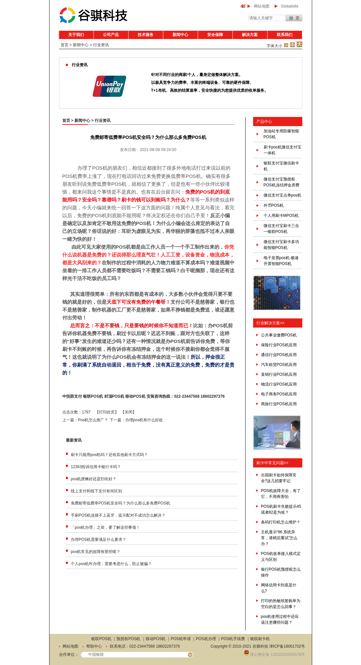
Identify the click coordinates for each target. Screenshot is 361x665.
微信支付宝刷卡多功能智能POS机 (281, 244)
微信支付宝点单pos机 (282, 195)
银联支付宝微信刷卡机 (281, 166)
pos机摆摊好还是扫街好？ (93, 479)
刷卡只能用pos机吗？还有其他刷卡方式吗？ (109, 454)
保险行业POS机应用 (279, 345)
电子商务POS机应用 (279, 394)
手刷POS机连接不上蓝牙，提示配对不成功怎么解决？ (118, 515)
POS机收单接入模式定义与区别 (281, 556)
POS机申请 (181, 638)
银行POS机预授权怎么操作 (281, 572)
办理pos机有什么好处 (144, 420)
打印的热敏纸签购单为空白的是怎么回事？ (280, 603)
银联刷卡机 (260, 638)
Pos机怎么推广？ (93, 420)
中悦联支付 (72, 396)
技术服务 (145, 34)
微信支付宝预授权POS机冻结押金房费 (281, 182)
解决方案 (250, 34)
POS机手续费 (233, 638)
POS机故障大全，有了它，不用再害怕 (281, 493)
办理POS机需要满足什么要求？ (98, 539)
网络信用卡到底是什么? (278, 588)
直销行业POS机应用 (279, 374)
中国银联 (96, 654)
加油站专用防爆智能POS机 (281, 134)
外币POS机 (274, 205)
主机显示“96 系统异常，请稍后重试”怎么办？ (279, 538)
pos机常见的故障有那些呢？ (95, 551)
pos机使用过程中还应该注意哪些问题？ (280, 619)
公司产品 (111, 34)
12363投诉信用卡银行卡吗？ (96, 467)
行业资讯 (101, 45)
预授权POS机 (128, 638)
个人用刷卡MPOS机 (281, 215)
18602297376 (213, 396)
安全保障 (215, 34)
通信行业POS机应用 (279, 354)
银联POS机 (93, 396)
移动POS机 (135, 396)
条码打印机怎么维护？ (280, 522)
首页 (65, 45)
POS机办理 (206, 638)
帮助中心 (94, 646)
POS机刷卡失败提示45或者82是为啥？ (281, 509)
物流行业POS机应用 (279, 384)
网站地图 (262, 6)
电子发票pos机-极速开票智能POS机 (281, 261)
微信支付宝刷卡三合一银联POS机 (281, 228)
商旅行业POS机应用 (279, 404)
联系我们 (284, 34)
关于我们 (76, 34)
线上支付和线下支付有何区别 (96, 491)
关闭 (128, 412)
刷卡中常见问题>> (272, 463)
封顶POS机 (114, 396)
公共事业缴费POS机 (279, 335)
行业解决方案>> (270, 323)
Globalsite (289, 6)
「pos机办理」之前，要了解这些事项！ (105, 527)
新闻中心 (180, 34)
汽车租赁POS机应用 (279, 364)
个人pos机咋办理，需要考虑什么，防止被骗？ (111, 563)
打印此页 (107, 412)
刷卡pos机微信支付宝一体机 (282, 150)
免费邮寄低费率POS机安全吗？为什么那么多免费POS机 (120, 503)
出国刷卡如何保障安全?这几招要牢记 (278, 478)
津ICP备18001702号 (287, 646)
